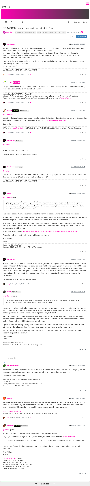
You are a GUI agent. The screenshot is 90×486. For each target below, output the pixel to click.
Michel (9, 110)
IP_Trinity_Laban (13, 366)
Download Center (69, 437)
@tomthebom (24, 110)
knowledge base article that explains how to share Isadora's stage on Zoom (49, 231)
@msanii (24, 425)
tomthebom (11, 44)
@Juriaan (19, 140)
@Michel (19, 167)
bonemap (10, 426)
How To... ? (10, 32)
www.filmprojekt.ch (18, 128)
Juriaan (9, 82)
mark (9, 193)
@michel (6, 171)
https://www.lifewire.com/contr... (55, 120)
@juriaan (6, 144)
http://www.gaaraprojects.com (12, 411)
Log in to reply (81, 36)
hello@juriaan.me (65, 98)
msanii (9, 398)
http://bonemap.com (9, 458)
